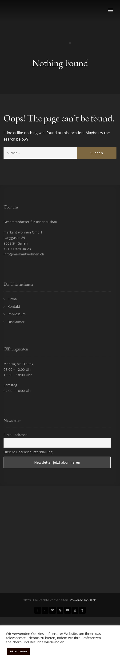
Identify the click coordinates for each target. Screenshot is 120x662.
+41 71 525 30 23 (17, 248)
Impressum (17, 314)
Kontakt (14, 306)
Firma (12, 299)
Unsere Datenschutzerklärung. (28, 452)
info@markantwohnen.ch (24, 254)
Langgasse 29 (14, 237)
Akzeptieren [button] (18, 651)
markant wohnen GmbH (23, 232)
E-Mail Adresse (16, 435)
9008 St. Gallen (16, 243)
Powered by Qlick (83, 600)
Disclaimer (16, 322)
